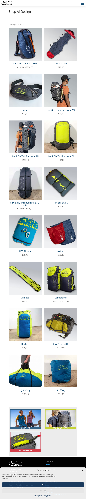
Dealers (47, 465)
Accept (43, 485)
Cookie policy (38, 496)
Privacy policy (47, 496)
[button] (83, 470)
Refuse (43, 491)
